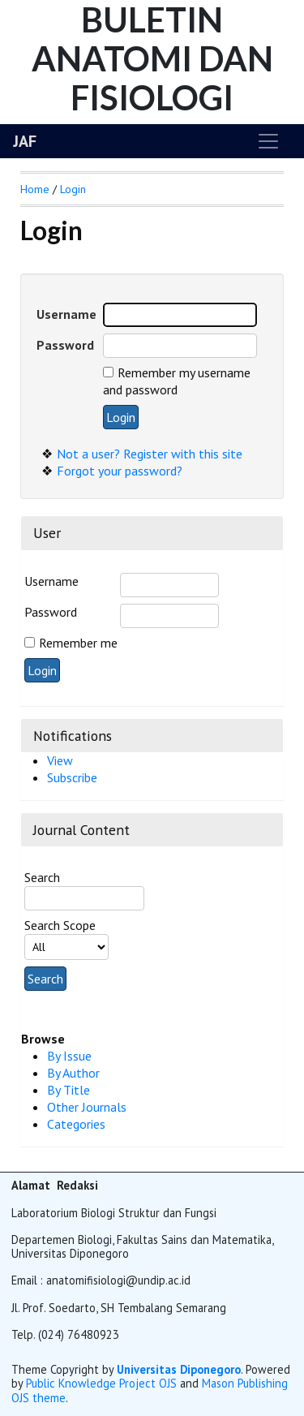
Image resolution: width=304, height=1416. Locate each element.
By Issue (69, 1056)
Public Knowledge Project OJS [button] (101, 1383)
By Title (68, 1090)
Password (50, 612)
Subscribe (72, 777)
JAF (24, 141)
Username (51, 581)
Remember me (78, 643)
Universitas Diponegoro (179, 1369)
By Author (73, 1073)
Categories (76, 1124)
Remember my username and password (176, 381)
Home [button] (34, 189)
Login (73, 189)
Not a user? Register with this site (149, 453)
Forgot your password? (119, 471)
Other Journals (86, 1107)
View (60, 760)
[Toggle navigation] (268, 141)
